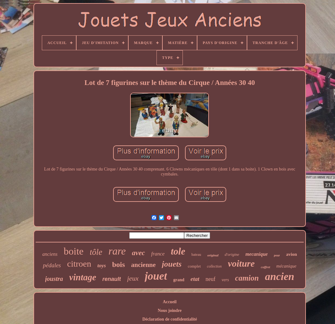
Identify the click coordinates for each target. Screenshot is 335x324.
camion (247, 278)
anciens (50, 254)
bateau (196, 254)
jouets (172, 264)
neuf (210, 279)
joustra (54, 278)
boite (73, 251)
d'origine (232, 254)
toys (101, 266)
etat (195, 279)
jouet (156, 276)
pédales (52, 265)
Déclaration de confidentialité (169, 319)
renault (111, 279)
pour (277, 255)
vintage (82, 277)
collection (214, 266)
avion (291, 254)
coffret (265, 267)
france (158, 254)
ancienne (143, 265)
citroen (79, 264)
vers (225, 279)
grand (178, 279)
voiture (241, 263)
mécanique (286, 266)
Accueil (169, 302)
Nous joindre (170, 310)
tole (178, 251)
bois (118, 264)
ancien (279, 276)
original (212, 255)
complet (194, 266)
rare (117, 251)
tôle (96, 252)
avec (138, 253)
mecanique (256, 254)
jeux (133, 278)
